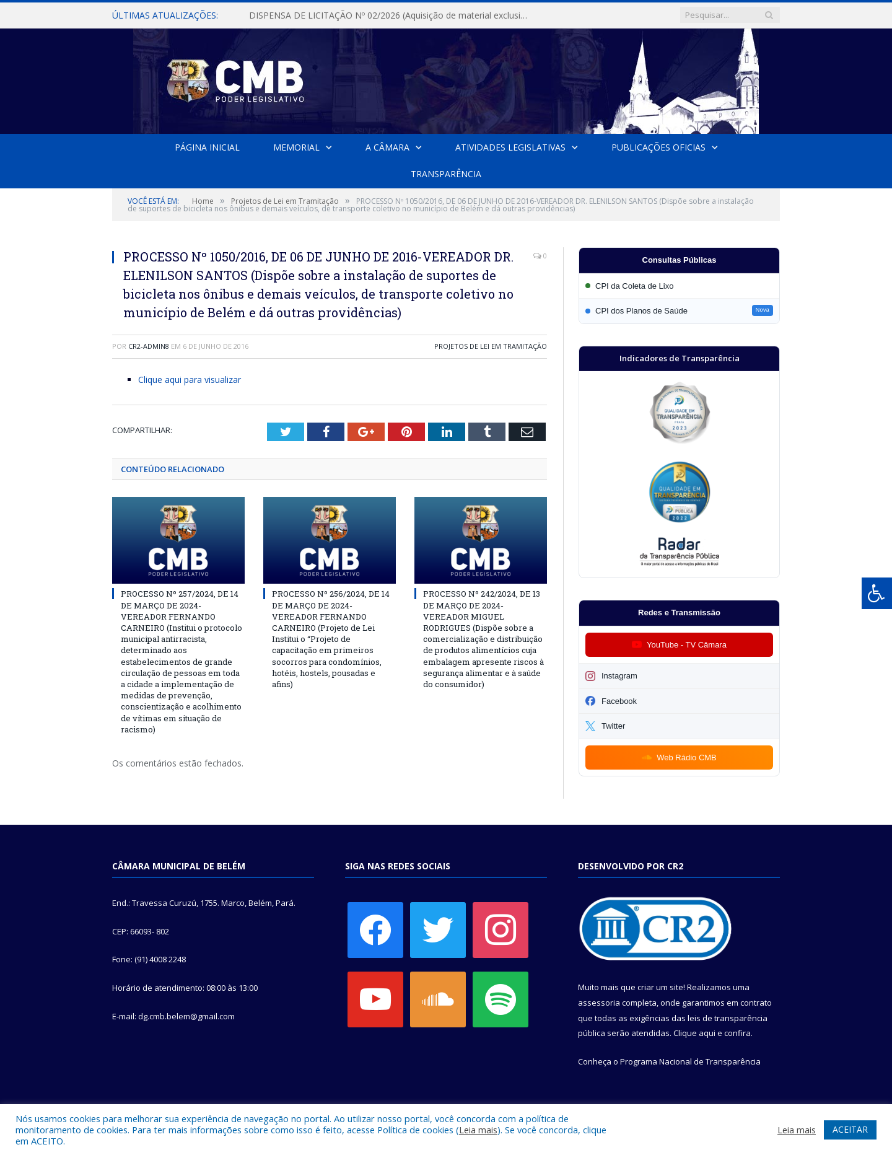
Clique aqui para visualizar (189, 379)
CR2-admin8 (148, 346)
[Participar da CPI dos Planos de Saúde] (679, 310)
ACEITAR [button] (850, 1129)
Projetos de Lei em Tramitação (490, 346)
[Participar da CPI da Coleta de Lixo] (679, 286)
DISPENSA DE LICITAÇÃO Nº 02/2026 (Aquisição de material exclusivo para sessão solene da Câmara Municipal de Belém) (391, 15)
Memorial (296, 147)
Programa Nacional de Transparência (690, 1061)
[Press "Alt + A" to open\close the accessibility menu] (877, 593)
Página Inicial (207, 147)
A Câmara (387, 147)
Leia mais (478, 1129)
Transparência (446, 174)
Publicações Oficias (658, 147)
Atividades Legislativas (510, 147)
